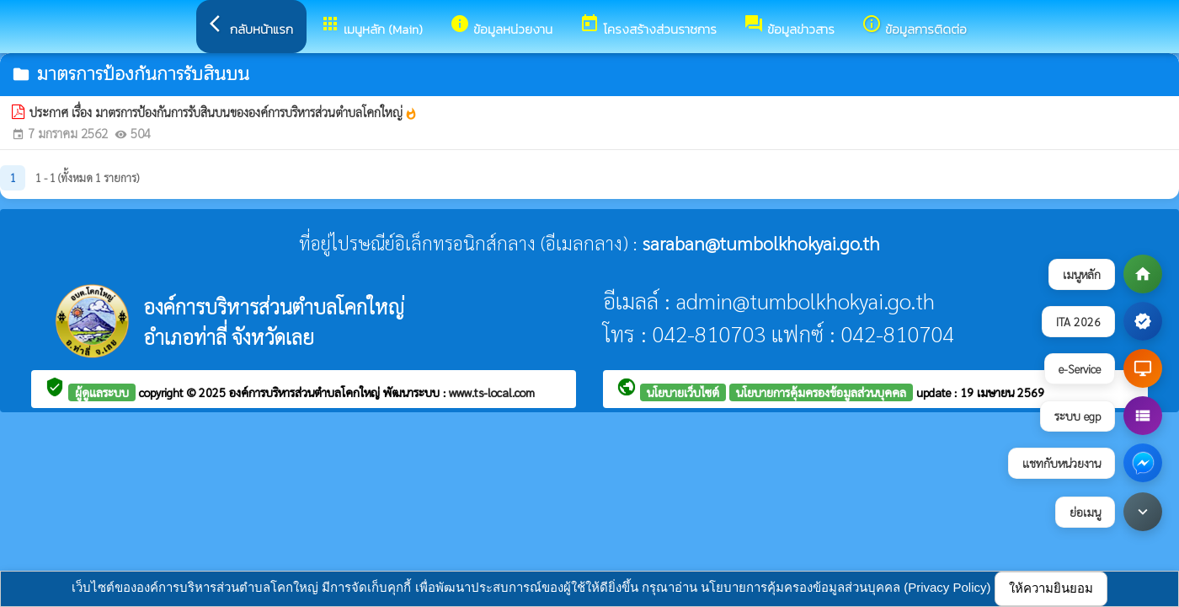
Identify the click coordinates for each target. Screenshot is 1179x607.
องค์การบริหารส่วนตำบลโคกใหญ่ (306, 392)
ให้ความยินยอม (1051, 588)
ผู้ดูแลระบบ (102, 392)
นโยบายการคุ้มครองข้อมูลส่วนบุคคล (821, 392)
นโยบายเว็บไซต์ (683, 392)
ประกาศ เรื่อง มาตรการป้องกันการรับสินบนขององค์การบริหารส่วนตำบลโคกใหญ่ (223, 112)
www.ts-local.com (492, 392)
